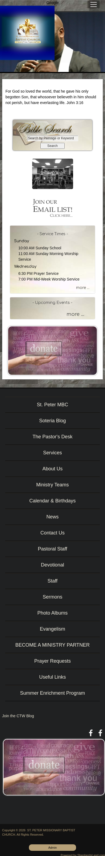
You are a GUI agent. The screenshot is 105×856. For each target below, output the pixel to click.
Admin (52, 847)
